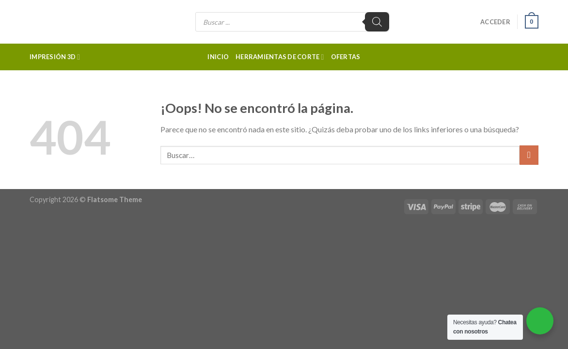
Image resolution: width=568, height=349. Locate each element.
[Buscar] (377, 22)
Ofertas (346, 57)
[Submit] (529, 154)
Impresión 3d (55, 57)
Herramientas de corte (280, 57)
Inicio (218, 57)
